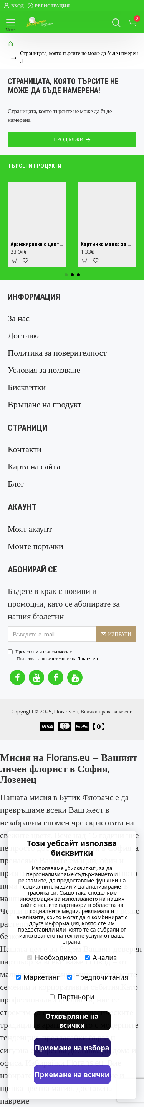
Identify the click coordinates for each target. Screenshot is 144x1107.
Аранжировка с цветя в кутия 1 (37, 244)
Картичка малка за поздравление (107, 244)
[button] (66, 274)
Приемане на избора (72, 1047)
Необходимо (52, 957)
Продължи (68, 139)
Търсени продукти (34, 165)
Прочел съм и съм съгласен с (53, 655)
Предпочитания (97, 977)
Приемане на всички (72, 1074)
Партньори (72, 996)
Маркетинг (38, 977)
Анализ (101, 957)
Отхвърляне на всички (72, 1021)
